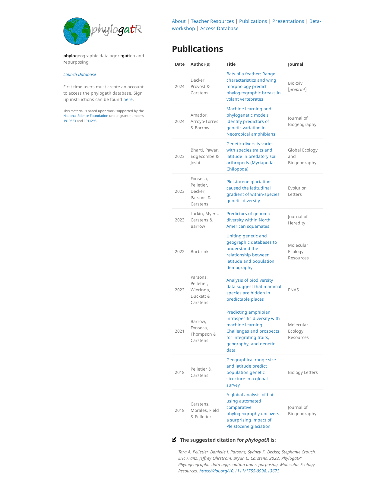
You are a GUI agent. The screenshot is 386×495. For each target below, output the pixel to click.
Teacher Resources (212, 21)
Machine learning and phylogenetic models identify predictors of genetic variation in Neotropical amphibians (250, 121)
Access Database (219, 28)
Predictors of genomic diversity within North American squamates (248, 220)
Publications (253, 21)
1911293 (90, 120)
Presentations (288, 21)
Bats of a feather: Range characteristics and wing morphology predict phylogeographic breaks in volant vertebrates (253, 86)
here (128, 99)
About (179, 21)
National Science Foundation (85, 115)
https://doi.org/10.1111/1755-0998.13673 (239, 471)
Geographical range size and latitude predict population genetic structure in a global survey (251, 372)
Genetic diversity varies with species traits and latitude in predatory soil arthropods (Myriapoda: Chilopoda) (251, 156)
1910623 (69, 120)
